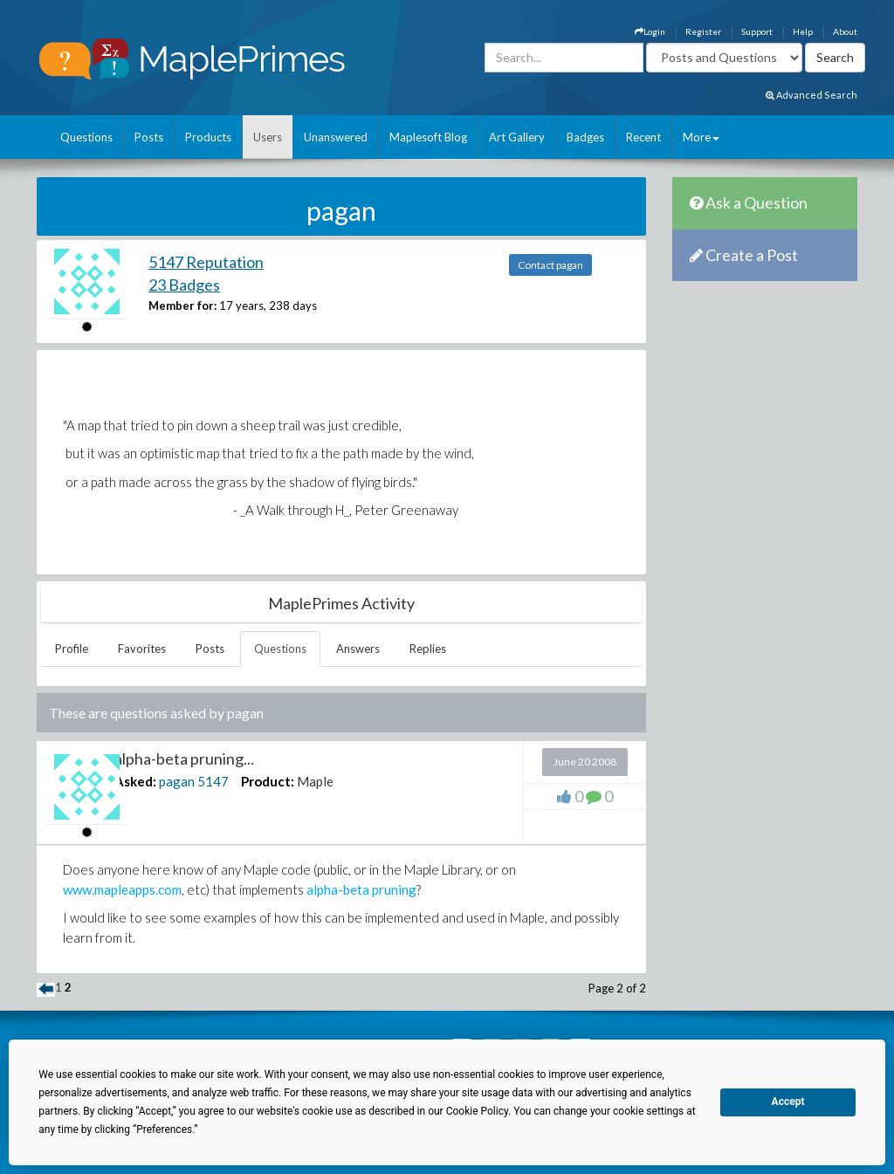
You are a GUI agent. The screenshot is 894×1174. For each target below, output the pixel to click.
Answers (358, 649)
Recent (643, 137)
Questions (86, 137)
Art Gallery (517, 137)
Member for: (182, 305)
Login (650, 31)
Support (757, 31)
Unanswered (336, 137)
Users (267, 137)
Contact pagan (550, 264)
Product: (267, 781)
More (701, 137)
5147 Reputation (206, 261)
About (845, 31)
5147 (213, 781)
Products (208, 137)
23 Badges (184, 284)
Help (803, 31)
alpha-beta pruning (361, 889)
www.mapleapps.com (122, 889)
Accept (788, 1101)
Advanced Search (811, 94)
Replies (427, 649)
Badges (585, 137)
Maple (315, 781)
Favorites (142, 649)
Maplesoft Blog (428, 137)
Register (703, 31)
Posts (148, 137)
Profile (71, 649)
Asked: (135, 781)
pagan (177, 781)
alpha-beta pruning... (184, 758)
